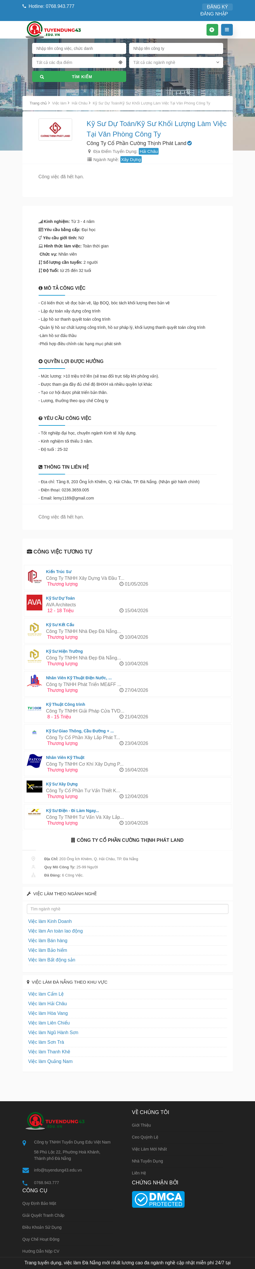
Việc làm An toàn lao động (50, 931)
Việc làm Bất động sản (47, 960)
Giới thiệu (141, 1125)
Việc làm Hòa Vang (44, 1013)
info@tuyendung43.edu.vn (58, 1170)
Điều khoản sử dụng (42, 1228)
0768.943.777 (46, 1183)
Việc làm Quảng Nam (46, 1061)
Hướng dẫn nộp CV (41, 1251)
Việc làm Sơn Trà (42, 1042)
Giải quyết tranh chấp (43, 1216)
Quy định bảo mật (39, 1204)
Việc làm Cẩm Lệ (42, 994)
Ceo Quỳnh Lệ (145, 1137)
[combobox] (79, 56)
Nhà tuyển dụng (147, 1161)
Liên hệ (139, 1173)
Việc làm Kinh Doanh (46, 921)
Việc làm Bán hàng (44, 940)
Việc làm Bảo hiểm (44, 950)
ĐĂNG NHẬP (217, 7)
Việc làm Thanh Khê (45, 1052)
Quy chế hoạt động (41, 1239)
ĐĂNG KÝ (186, 7)
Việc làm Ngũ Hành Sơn (48, 1032)
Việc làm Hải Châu (44, 1003)
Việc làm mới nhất (149, 1149)
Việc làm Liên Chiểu (45, 1023)
